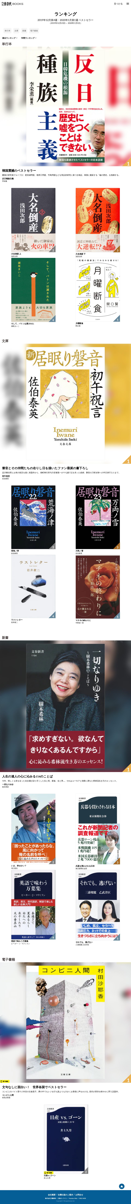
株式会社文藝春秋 (50, 1198)
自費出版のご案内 (65, 1195)
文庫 (16, 30)
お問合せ (79, 1195)
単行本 (7, 30)
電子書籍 (34, 30)
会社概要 (52, 1195)
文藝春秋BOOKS (12, 4)
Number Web (73, 1198)
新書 (24, 30)
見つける (118, 3)
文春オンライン (62, 1198)
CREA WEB (82, 1198)
